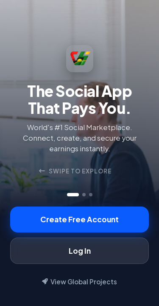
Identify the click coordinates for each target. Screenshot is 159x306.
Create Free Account (79, 219)
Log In (80, 250)
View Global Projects (79, 282)
